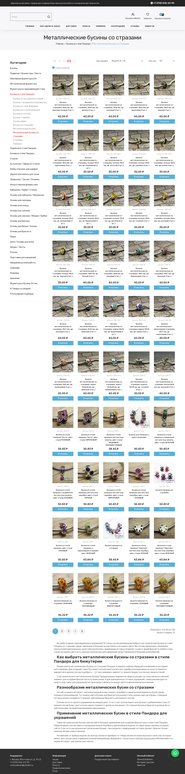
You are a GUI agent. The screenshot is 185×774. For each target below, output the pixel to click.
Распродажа (118, 26)
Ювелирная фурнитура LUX (23, 78)
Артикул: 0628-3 (114, 486)
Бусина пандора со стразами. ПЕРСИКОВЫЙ (88, 603)
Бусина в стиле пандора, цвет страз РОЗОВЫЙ (62, 548)
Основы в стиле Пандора (22, 153)
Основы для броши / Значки (23, 226)
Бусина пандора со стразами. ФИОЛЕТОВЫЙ (113, 603)
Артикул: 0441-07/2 (139, 320)
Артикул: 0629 (164, 486)
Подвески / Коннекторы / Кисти (25, 73)
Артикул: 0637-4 (164, 542)
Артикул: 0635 (114, 542)
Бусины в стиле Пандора (78, 44)
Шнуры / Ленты (17, 247)
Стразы (14, 158)
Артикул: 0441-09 (63, 375)
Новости (149, 26)
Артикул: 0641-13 (139, 597)
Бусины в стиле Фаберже (25, 106)
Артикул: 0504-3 (88, 431)
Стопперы (18, 140)
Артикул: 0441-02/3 (139, 154)
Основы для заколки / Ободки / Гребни (28, 216)
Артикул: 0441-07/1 (114, 320)
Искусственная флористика (24, 184)
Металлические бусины (24, 129)
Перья (13, 236)
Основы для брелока (20, 221)
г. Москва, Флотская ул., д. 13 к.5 (25, 759)
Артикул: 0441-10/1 (88, 375)
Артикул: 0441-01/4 (139, 99)
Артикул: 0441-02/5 (63, 209)
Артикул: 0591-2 (164, 431)
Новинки (100, 26)
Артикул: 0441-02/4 (164, 154)
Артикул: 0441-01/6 (63, 154)
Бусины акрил (19, 121)
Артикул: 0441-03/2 (114, 209)
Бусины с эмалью (21, 117)
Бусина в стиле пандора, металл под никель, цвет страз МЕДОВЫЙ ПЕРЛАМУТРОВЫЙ (113, 440)
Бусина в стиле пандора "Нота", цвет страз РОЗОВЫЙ (63, 437)
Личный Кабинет (145, 759)
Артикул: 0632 (63, 542)
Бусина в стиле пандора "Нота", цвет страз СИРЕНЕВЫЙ (88, 437)
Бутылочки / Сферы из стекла (25, 164)
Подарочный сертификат (107, 759)
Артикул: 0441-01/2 (88, 99)
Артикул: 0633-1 (88, 542)
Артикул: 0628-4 (139, 486)
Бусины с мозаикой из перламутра (30, 102)
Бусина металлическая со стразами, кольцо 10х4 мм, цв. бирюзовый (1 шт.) (88, 218)
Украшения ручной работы (23, 262)
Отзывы (135, 26)
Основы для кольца (19, 205)
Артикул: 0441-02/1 (88, 154)
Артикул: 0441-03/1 (88, 209)
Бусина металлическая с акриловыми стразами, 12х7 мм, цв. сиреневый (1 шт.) (164, 329)
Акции (55, 759)
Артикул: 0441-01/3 (114, 99)
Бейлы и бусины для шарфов (24, 169)
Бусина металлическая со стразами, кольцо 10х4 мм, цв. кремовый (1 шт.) (113, 218)
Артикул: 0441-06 (88, 320)
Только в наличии (61, 68)
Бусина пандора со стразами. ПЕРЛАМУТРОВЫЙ (164, 603)
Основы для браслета (20, 231)
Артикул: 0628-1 (88, 486)
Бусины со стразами (23, 125)
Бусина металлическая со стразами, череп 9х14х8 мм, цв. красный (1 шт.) (88, 384)
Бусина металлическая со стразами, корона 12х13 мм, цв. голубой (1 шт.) (139, 384)
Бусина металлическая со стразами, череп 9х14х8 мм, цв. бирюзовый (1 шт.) (113, 384)
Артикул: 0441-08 (164, 320)
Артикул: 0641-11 (114, 597)
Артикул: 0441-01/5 (164, 99)
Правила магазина (61, 768)
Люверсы (17, 144)
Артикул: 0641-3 (164, 597)
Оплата (86, 26)
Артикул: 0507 (139, 431)
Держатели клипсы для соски (24, 174)
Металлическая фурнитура (23, 84)
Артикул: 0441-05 (139, 265)
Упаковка (14, 273)
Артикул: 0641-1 (63, 597)
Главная (29, 26)
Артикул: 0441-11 (139, 375)
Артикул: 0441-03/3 (139, 209)
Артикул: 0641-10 (88, 597)
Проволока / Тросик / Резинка (24, 179)
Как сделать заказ (50, 26)
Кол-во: (152, 61)
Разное (13, 252)
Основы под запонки (20, 210)
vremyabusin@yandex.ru (21, 765)
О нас (55, 771)
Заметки (141, 765)
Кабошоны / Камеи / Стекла (23, 190)
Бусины (13, 68)
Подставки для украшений (23, 257)
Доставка (71, 26)
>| (82, 631)
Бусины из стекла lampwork (26, 110)
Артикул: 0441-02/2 (114, 154)
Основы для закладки (20, 200)
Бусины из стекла (21, 114)
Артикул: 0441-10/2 (114, 375)
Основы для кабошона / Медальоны (27, 195)
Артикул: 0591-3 (63, 486)
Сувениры (15, 268)
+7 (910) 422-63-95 (19, 762)
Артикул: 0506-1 (113, 431)
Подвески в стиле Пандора (23, 148)
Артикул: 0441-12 (164, 375)
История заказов (145, 762)
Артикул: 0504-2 (63, 431)
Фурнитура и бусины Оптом (23, 283)
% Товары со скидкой (20, 288)
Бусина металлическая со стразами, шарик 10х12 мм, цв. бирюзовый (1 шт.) (113, 329)
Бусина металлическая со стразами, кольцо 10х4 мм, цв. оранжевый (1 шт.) (62, 218)
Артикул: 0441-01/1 (63, 99)
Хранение (15, 278)
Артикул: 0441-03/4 (164, 209)
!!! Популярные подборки (21, 294)
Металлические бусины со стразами (111, 44)
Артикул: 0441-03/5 (63, 265)
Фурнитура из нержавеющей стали (27, 89)
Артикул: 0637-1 (139, 542)
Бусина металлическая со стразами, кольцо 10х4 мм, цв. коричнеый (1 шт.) (88, 163)
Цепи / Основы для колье (22, 242)
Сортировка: (102, 61)
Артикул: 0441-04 (88, 265)
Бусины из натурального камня (28, 99)
